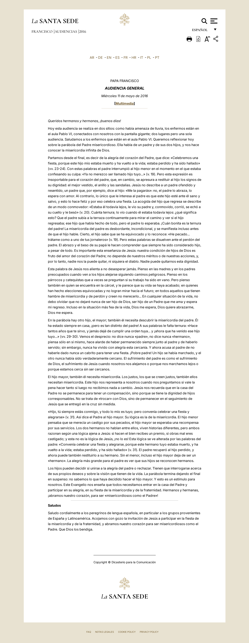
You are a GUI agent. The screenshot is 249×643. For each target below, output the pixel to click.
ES (117, 57)
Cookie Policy (127, 631)
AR (92, 57)
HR (134, 57)
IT (141, 57)
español (201, 31)
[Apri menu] (213, 21)
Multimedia (125, 103)
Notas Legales (104, 631)
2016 (82, 31)
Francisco (42, 31)
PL (149, 57)
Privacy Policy (149, 631)
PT (157, 57)
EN (109, 57)
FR (126, 57)
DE (100, 57)
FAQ (88, 631)
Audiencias (66, 31)
